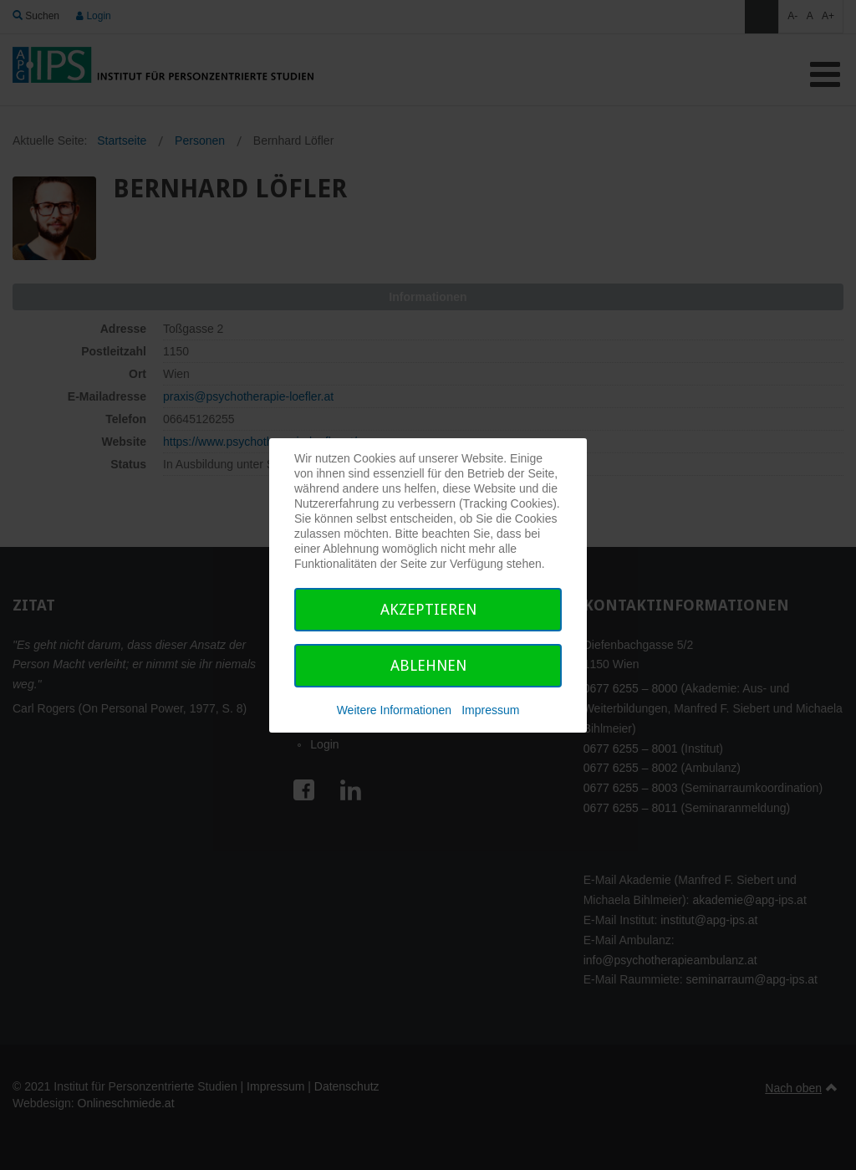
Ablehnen (428, 665)
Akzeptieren (428, 609)
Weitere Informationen (394, 710)
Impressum (490, 710)
